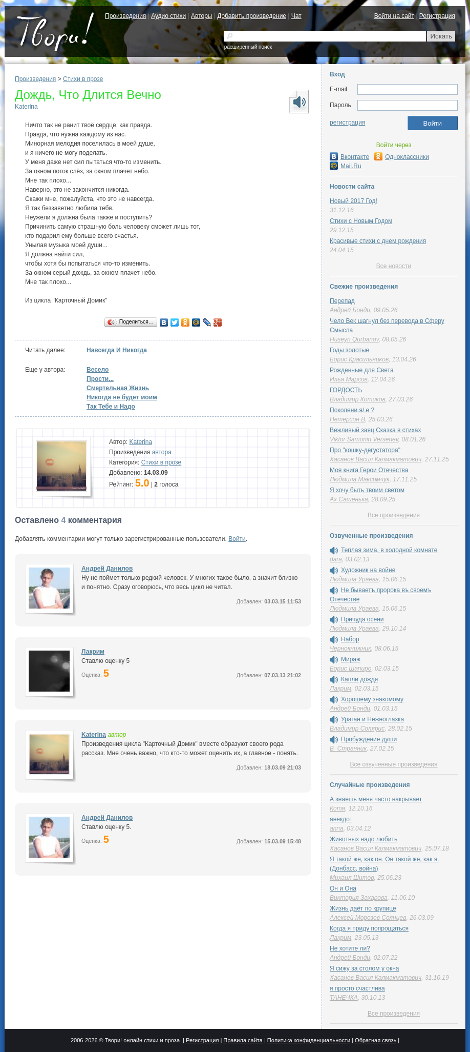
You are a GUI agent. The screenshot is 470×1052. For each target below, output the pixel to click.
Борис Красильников (359, 359)
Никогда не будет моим (122, 397)
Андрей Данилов (107, 568)
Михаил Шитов (352, 877)
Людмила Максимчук (360, 479)
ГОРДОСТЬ (346, 390)
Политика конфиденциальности (308, 1040)
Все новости (393, 266)
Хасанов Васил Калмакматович (375, 459)
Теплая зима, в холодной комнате (389, 550)
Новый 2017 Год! (353, 201)
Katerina (26, 106)
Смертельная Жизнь (118, 388)
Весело (98, 369)
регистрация (347, 122)
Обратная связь (375, 1040)
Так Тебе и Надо (111, 406)
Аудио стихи (168, 15)
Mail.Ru (345, 166)
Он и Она (343, 888)
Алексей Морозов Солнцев (368, 917)
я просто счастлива (357, 988)
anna (337, 828)
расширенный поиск (248, 47)
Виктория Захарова (359, 897)
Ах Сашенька (349, 499)
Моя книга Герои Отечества (369, 470)
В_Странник (348, 748)
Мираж (350, 659)
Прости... (100, 378)
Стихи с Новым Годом (361, 221)
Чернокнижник (350, 648)
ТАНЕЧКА (344, 997)
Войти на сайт (394, 15)
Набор (350, 639)
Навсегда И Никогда (117, 350)
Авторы (201, 15)
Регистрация (437, 15)
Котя (337, 808)
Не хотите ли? (350, 948)
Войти (237, 538)
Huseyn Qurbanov (354, 339)
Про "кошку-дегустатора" (365, 450)
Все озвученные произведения (393, 764)
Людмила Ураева (354, 579)
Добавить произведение (251, 15)
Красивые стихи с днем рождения (378, 241)
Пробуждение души (369, 739)
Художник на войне (368, 570)
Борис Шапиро (350, 668)
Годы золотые (349, 350)
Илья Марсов (349, 379)
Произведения (125, 15)
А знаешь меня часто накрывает (376, 799)
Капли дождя (359, 679)
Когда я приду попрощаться (369, 928)
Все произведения (394, 515)
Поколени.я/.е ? (352, 410)
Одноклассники (401, 156)
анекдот (341, 819)
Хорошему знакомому (372, 699)
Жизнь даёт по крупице (363, 908)
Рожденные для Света (362, 370)
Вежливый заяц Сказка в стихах (375, 430)
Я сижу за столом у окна (364, 968)
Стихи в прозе (83, 79)
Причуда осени (362, 619)
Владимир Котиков (358, 399)
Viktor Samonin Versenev (364, 439)
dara (336, 559)
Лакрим (92, 651)
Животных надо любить (363, 839)
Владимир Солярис (357, 728)
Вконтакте (349, 156)
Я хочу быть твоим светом (367, 490)
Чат (296, 15)
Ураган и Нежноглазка (372, 719)
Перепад (342, 301)
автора (162, 452)
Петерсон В (347, 419)
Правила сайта (243, 1040)
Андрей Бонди (350, 310)
